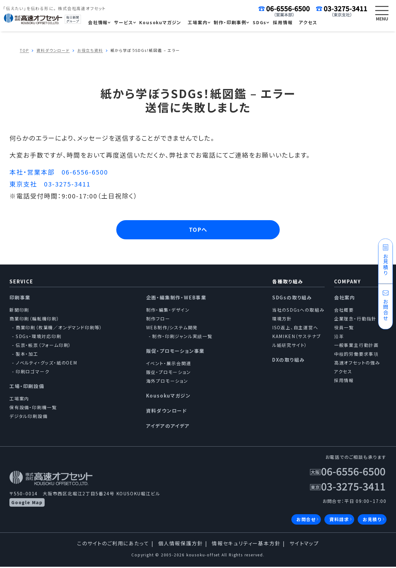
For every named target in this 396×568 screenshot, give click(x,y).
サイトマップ (304, 544)
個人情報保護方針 (180, 544)
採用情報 (344, 381)
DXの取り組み (288, 361)
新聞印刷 (19, 311)
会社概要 (344, 311)
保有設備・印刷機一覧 (33, 408)
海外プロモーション (167, 382)
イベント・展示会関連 (168, 364)
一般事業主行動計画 (356, 346)
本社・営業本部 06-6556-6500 (58, 171)
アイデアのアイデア (168, 427)
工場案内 (19, 400)
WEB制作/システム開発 (172, 329)
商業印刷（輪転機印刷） (34, 320)
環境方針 (282, 320)
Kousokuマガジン (168, 396)
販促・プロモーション (168, 373)
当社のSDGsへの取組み (298, 311)
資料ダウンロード (166, 412)
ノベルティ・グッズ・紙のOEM (46, 364)
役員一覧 (344, 329)
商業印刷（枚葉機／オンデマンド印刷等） (59, 329)
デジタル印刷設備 (28, 417)
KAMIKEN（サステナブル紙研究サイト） (296, 341)
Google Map (27, 503)
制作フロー (158, 320)
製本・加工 (27, 355)
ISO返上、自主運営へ (295, 329)
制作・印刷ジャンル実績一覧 (182, 337)
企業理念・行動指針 (355, 320)
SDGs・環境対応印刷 (39, 337)
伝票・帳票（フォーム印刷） (43, 346)
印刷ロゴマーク (33, 373)
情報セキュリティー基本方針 (246, 544)
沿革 (339, 337)
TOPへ (198, 230)
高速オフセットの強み (357, 364)
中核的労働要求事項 (356, 355)
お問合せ (306, 520)
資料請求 (339, 520)
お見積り (372, 520)
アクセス (343, 373)
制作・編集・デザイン (168, 311)
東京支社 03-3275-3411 (50, 183)
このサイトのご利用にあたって (113, 544)
